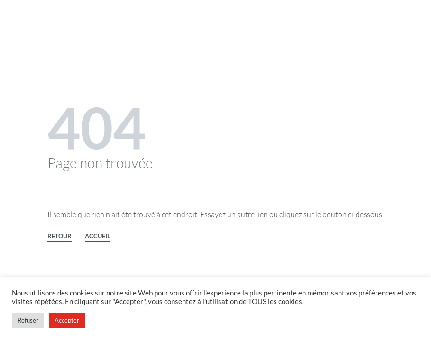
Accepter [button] (67, 320)
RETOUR (59, 236)
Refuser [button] (28, 320)
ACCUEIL (97, 236)
